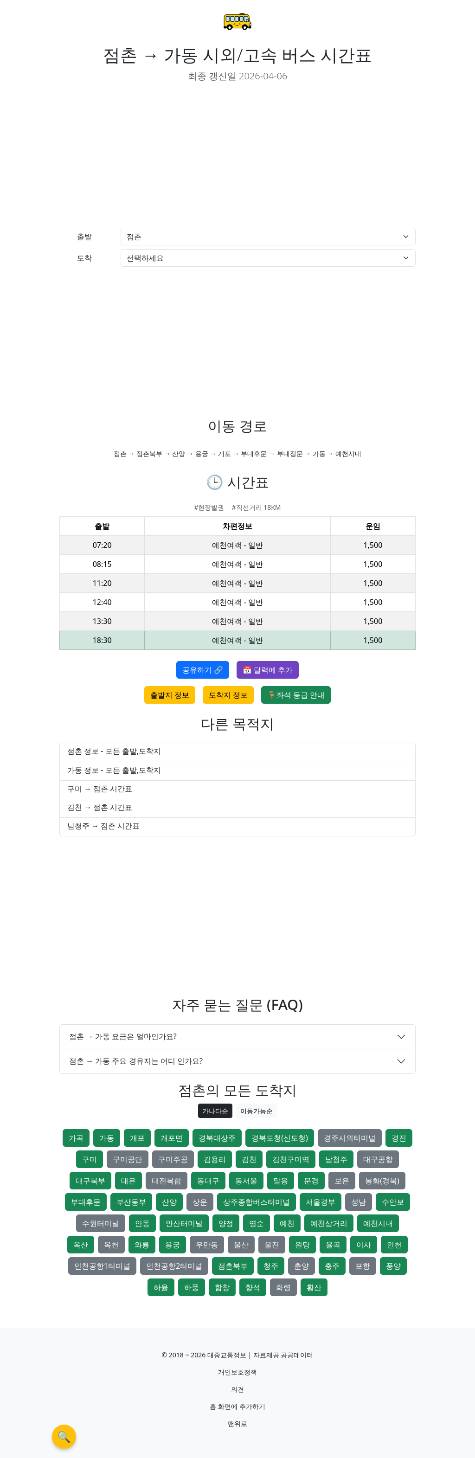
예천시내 (378, 1223)
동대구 (208, 1180)
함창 (222, 1287)
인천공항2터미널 (174, 1266)
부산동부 (131, 1202)
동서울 (246, 1180)
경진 (399, 1138)
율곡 (333, 1245)
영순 (256, 1223)
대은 (128, 1180)
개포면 (171, 1138)
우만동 (207, 1245)
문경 (311, 1180)
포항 (362, 1266)
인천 (394, 1245)
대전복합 (166, 1180)
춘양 (301, 1266)
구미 (89, 1159)
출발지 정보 (169, 695)
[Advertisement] (145, 155)
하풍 (191, 1287)
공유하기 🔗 (202, 670)
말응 (280, 1180)
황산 (314, 1287)
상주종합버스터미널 (256, 1202)
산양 (169, 1202)
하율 (161, 1287)
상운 (200, 1202)
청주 (270, 1266)
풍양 (393, 1266)
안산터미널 (184, 1223)
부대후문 (86, 1202)
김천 (249, 1159)
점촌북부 (233, 1266)
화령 (283, 1287)
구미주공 (173, 1159)
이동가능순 (256, 1110)
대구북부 (90, 1180)
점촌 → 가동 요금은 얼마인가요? (123, 1036)
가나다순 (215, 1110)
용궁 (172, 1245)
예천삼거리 (328, 1223)
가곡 (76, 1138)
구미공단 (127, 1159)
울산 (241, 1245)
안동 (142, 1223)
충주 (332, 1266)
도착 (84, 258)
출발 (84, 236)
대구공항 (378, 1159)
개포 (137, 1138)
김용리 (215, 1159)
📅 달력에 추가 (268, 670)
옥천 (111, 1245)
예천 (287, 1223)
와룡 (142, 1245)
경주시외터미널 (350, 1138)
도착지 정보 (228, 695)
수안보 (393, 1202)
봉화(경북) (382, 1180)
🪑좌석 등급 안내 (296, 695)
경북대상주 (217, 1138)
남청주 (336, 1159)
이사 (363, 1245)
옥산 (80, 1245)
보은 (341, 1180)
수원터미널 (100, 1223)
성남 (358, 1202)
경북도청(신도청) (279, 1138)
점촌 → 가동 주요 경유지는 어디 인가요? (136, 1061)
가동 (106, 1138)
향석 (252, 1287)
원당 (302, 1245)
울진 (271, 1245)
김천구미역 (290, 1159)
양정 (225, 1223)
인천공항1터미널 (102, 1266)
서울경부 (320, 1202)
